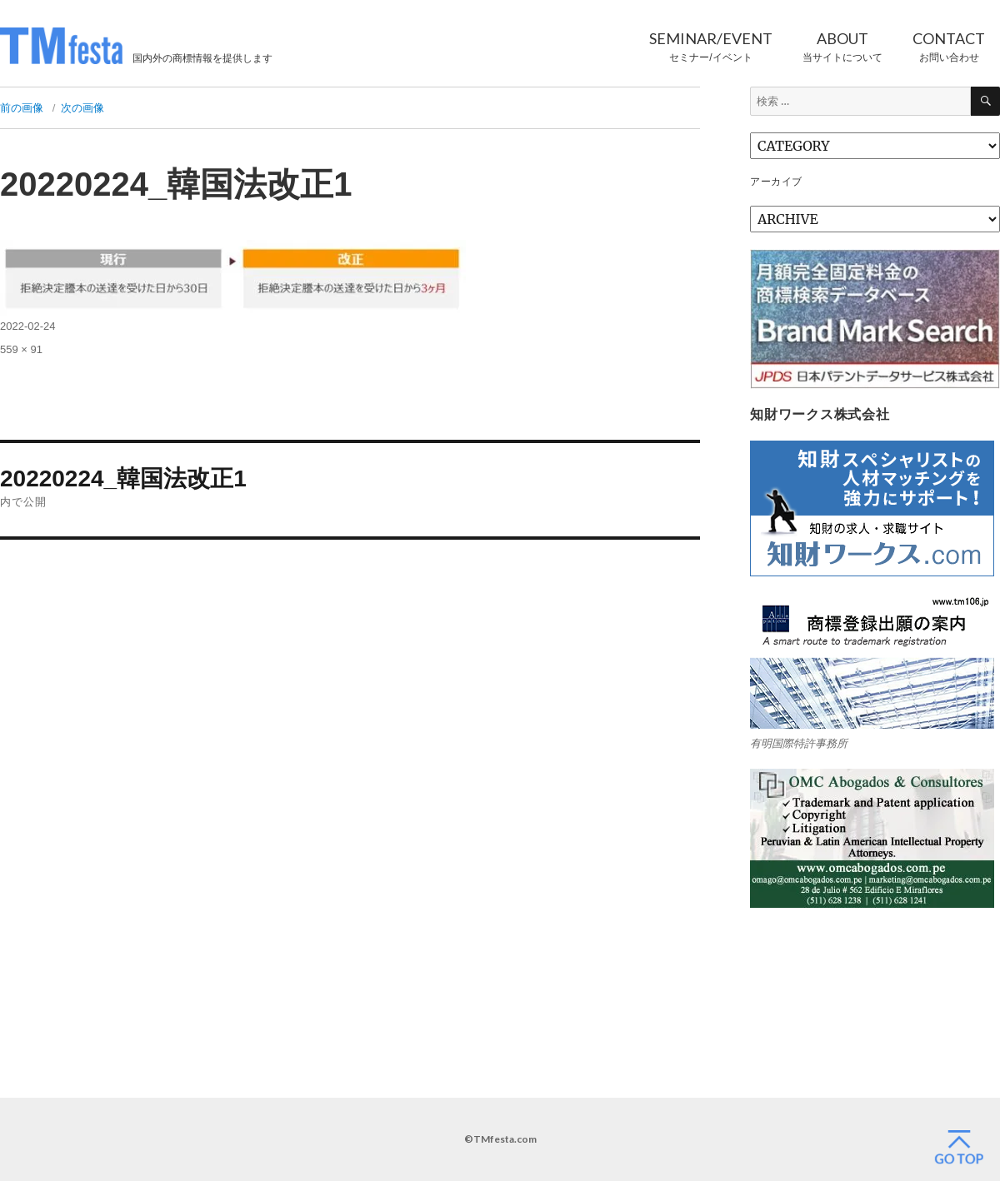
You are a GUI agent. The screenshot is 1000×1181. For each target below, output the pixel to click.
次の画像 (82, 108)
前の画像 (21, 108)
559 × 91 (21, 349)
